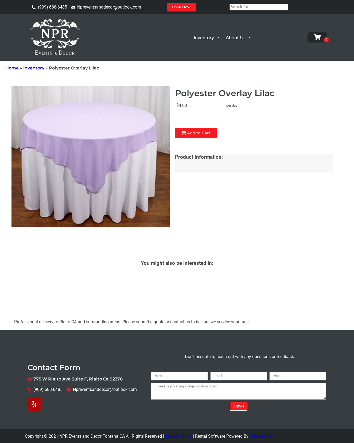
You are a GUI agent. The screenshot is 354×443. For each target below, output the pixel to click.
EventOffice (260, 436)
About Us (239, 37)
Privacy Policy (178, 436)
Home (12, 68)
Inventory (207, 37)
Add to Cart (195, 132)
